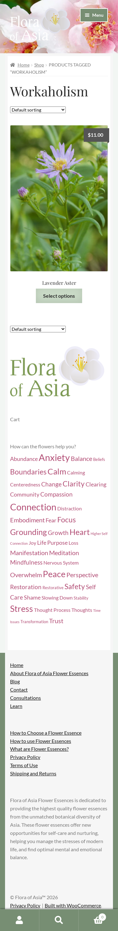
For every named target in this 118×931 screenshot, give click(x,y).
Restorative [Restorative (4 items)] (53, 587)
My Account (19, 920)
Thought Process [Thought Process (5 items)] (52, 610)
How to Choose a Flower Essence (45, 733)
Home (24, 64)
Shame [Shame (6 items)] (32, 597)
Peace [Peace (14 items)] (54, 574)
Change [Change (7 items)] (51, 484)
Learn (16, 706)
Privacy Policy (25, 757)
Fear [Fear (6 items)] (51, 520)
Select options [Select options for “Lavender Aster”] (59, 296)
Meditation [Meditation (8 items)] (64, 552)
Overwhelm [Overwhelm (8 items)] (26, 574)
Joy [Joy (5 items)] (32, 543)
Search (59, 920)
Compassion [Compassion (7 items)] (56, 494)
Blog (15, 681)
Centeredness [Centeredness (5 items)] (25, 484)
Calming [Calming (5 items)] (76, 472)
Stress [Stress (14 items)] (21, 609)
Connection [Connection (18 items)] (33, 506)
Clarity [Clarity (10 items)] (74, 484)
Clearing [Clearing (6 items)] (96, 484)
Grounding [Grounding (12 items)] (28, 532)
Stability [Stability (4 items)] (81, 598)
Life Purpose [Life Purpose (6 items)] (52, 542)
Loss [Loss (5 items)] (73, 543)
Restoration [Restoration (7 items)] (26, 586)
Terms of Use (24, 765)
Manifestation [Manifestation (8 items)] (29, 552)
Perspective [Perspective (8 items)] (82, 574)
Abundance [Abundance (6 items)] (24, 459)
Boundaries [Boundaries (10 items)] (28, 472)
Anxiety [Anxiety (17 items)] (54, 457)
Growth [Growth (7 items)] (58, 532)
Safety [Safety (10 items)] (75, 586)
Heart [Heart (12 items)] (80, 532)
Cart (92, 916)
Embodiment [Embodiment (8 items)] (27, 520)
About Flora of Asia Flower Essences (49, 673)
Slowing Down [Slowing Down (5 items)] (57, 598)
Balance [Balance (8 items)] (81, 458)
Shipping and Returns (33, 773)
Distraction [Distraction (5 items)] (69, 508)
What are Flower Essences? (39, 749)
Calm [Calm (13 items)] (57, 471)
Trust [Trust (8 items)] (56, 620)
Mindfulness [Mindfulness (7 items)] (26, 562)
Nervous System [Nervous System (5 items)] (61, 563)
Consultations (25, 698)
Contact (19, 690)
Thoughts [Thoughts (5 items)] (81, 610)
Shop (39, 64)
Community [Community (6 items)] (24, 494)
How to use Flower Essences (40, 741)
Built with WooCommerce (73, 905)
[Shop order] (38, 109)
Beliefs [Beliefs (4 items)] (99, 459)
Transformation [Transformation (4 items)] (34, 621)
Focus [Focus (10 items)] (66, 519)
